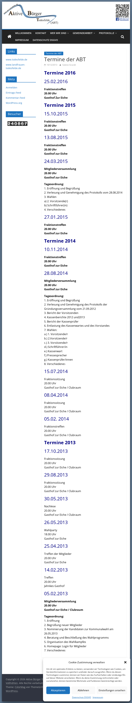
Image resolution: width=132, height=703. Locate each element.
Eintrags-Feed (13, 92)
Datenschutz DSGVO (81, 697)
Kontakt (40, 33)
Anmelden (11, 87)
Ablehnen (83, 690)
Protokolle (106, 33)
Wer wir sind (58, 33)
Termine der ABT (54, 53)
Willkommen (23, 33)
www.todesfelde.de (16, 59)
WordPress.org (14, 102)
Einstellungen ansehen (112, 690)
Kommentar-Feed (15, 97)
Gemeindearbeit (82, 33)
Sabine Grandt (69, 64)
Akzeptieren (58, 690)
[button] (125, 662)
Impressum (98, 697)
